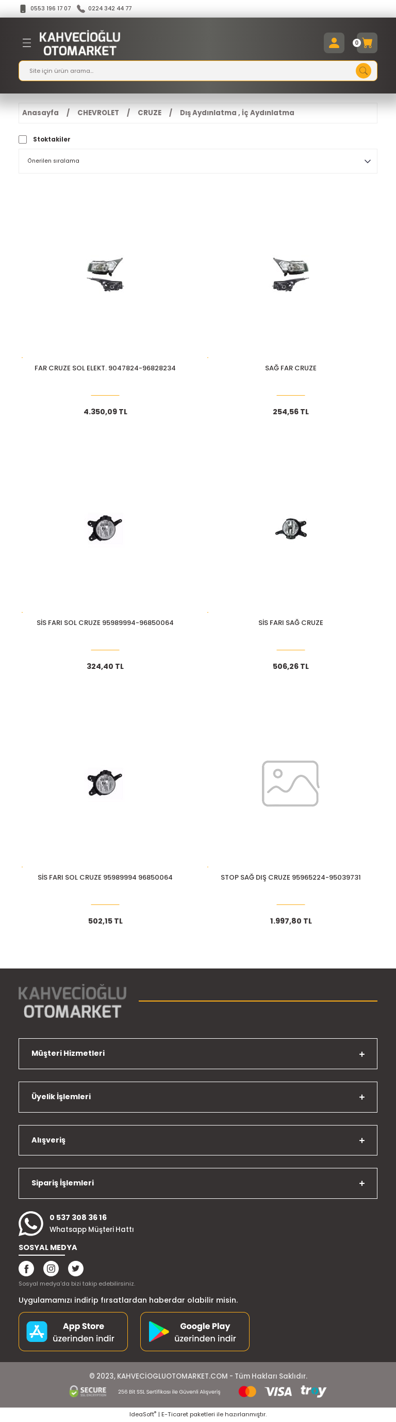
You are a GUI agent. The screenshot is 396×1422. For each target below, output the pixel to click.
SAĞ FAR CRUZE (291, 369)
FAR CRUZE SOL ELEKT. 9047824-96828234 (105, 369)
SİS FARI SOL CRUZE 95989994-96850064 (105, 623)
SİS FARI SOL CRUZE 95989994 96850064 (105, 878)
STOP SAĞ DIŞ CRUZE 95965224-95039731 (291, 878)
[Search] (198, 71)
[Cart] (367, 43)
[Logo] (80, 43)
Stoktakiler (52, 140)
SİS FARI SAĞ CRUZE (290, 623)
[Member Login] (334, 43)
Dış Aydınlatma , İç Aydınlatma (237, 113)
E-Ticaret (174, 1415)
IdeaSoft (142, 1415)
